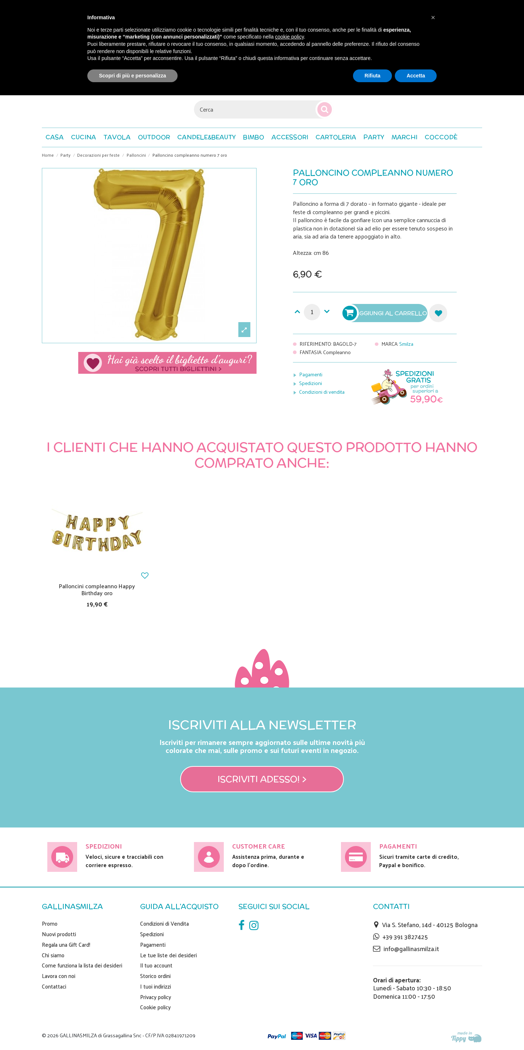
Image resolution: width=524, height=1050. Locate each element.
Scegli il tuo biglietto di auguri (167, 363)
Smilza (406, 343)
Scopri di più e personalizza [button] (132, 76)
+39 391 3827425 (405, 936)
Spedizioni (310, 383)
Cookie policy (155, 1007)
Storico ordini (155, 976)
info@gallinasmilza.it (411, 948)
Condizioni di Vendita (164, 923)
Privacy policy (155, 997)
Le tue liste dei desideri (168, 955)
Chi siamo (53, 955)
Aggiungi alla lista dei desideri (438, 313)
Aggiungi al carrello (386, 313)
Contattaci (54, 986)
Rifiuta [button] (373, 76)
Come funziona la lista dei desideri (82, 965)
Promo (49, 923)
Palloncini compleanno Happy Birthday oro (97, 589)
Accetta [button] (415, 76)
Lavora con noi (58, 976)
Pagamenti (310, 374)
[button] (441, 137)
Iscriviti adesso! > (262, 779)
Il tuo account (156, 965)
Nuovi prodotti (59, 934)
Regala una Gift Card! (66, 945)
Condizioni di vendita (322, 391)
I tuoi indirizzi (155, 986)
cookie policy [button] (289, 37)
